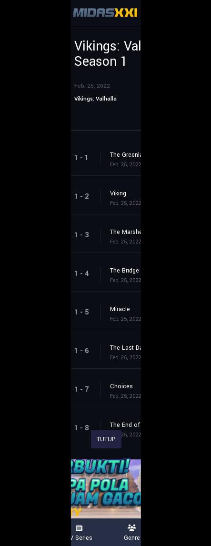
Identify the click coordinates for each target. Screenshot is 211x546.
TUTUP (106, 439)
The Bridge (124, 270)
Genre (132, 533)
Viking (118, 193)
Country (184, 533)
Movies (26, 533)
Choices (121, 386)
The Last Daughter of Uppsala (151, 348)
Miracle (120, 309)
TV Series (79, 533)
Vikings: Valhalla (95, 99)
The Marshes (128, 232)
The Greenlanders (134, 155)
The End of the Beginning (144, 425)
